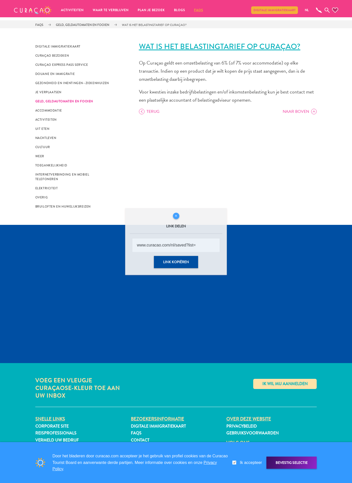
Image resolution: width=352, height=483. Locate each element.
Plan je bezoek (151, 10)
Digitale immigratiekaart (274, 10)
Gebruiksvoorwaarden (252, 433)
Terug (153, 111)
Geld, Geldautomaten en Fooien (82, 25)
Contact (140, 440)
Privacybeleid (241, 426)
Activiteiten (72, 10)
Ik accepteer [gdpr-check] (251, 462)
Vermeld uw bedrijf (57, 440)
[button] (33, 10)
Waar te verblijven (111, 10)
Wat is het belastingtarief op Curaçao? (154, 25)
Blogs (179, 10)
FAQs (198, 10)
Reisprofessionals (55, 433)
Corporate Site (52, 426)
